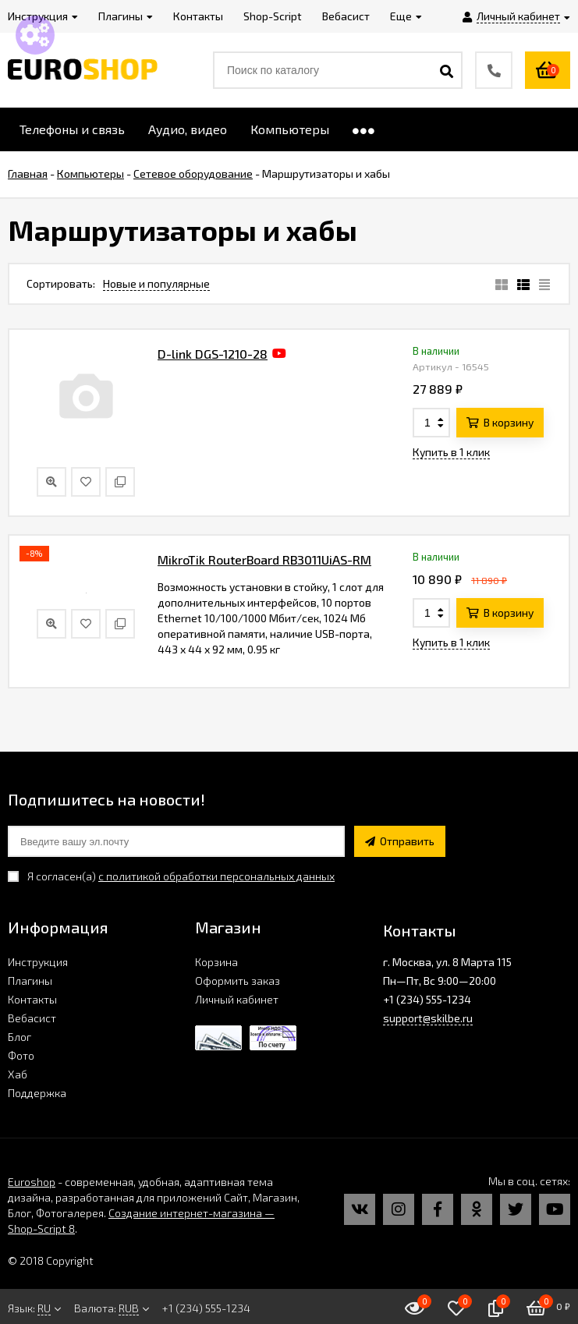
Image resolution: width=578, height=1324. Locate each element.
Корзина (216, 961)
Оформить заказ (237, 980)
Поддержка (37, 1092)
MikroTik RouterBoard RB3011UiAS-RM (264, 559)
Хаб (17, 1074)
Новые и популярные (156, 283)
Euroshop (31, 1181)
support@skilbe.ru (428, 1018)
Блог (19, 1036)
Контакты (32, 999)
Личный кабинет (236, 999)
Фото (21, 1055)
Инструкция (38, 961)
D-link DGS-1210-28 (213, 353)
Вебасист (32, 1018)
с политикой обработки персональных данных (216, 876)
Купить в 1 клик (451, 451)
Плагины (30, 980)
